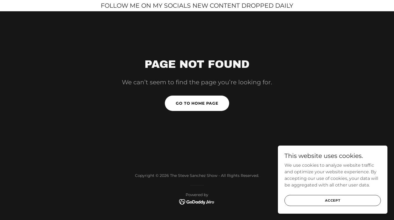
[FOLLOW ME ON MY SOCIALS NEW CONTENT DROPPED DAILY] (197, 5)
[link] (197, 201)
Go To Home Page (197, 103)
